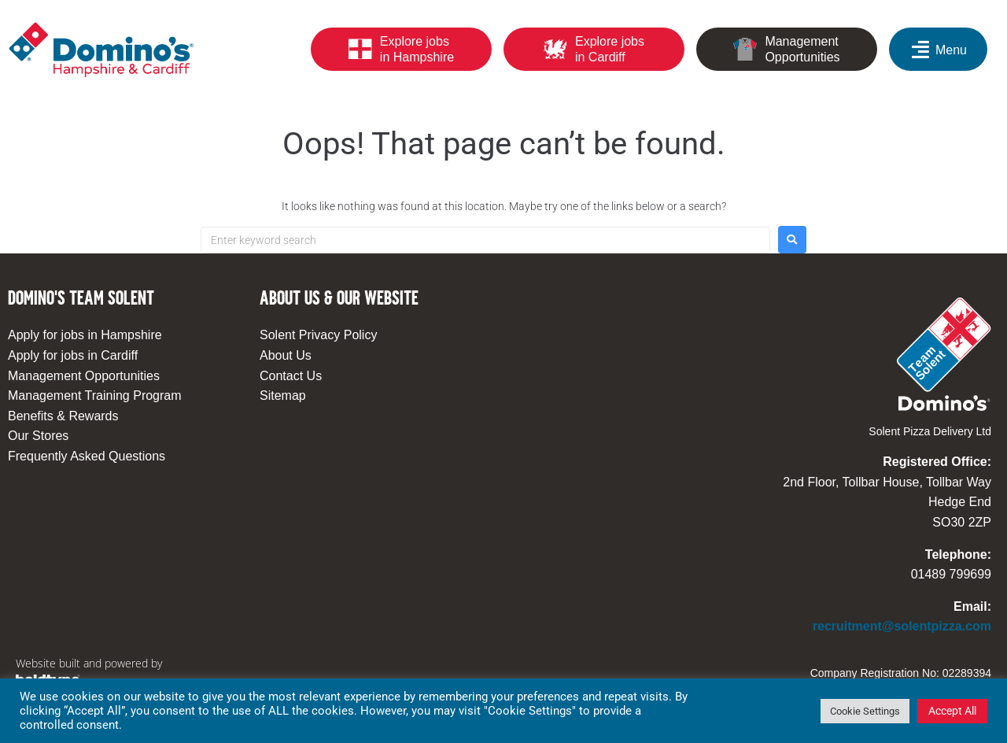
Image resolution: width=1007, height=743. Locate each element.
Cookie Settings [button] (865, 711)
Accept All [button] (952, 710)
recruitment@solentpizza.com (902, 626)
